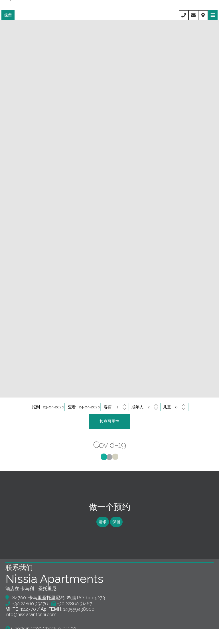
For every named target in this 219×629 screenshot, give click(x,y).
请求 (102, 525)
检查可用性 (109, 422)
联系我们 (19, 573)
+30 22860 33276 (30, 609)
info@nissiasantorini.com (31, 620)
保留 (8, 15)
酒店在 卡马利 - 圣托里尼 (31, 594)
